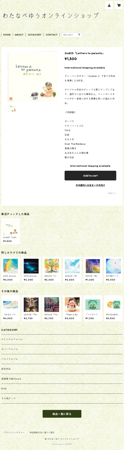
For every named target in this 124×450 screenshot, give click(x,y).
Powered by (62, 444)
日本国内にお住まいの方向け (90, 185)
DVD (3, 388)
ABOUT (19, 34)
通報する (112, 193)
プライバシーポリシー (14, 432)
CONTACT (52, 34)
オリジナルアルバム (12, 339)
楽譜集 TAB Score (11, 378)
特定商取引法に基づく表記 (42, 432)
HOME (7, 34)
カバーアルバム (9, 349)
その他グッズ (8, 398)
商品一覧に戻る (62, 414)
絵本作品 (6, 368)
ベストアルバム (9, 359)
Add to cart (90, 175)
